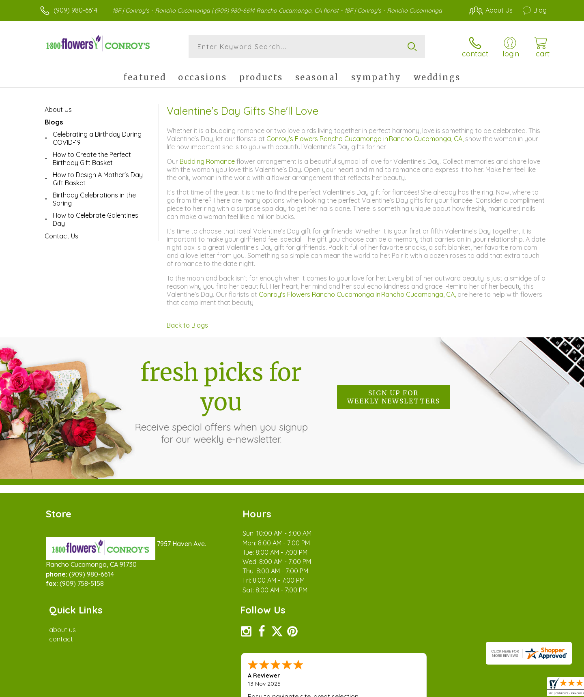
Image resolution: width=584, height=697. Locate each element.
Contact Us (61, 236)
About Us (58, 109)
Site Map (525, 688)
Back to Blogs (187, 325)
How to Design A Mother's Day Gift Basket (98, 179)
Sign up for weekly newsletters (393, 397)
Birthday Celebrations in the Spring (94, 199)
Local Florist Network (475, 688)
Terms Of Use (369, 688)
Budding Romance (208, 161)
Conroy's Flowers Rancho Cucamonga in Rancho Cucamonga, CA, (365, 139)
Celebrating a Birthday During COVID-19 (97, 138)
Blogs (54, 122)
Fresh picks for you (221, 401)
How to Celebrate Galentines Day (95, 219)
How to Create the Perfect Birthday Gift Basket (92, 158)
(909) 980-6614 (75, 10)
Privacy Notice (416, 688)
